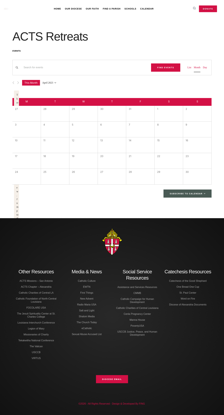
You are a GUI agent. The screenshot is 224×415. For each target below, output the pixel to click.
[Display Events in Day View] (205, 67)
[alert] (16, 188)
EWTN (86, 286)
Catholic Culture (87, 281)
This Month (31, 82)
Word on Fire (188, 298)
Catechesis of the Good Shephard (188, 281)
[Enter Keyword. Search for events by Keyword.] (85, 67)
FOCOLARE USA (36, 307)
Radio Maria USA (86, 304)
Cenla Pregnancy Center (137, 314)
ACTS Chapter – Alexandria (36, 286)
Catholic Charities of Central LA (36, 292)
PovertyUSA (137, 325)
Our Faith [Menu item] (92, 8)
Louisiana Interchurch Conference (36, 322)
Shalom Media (87, 316)
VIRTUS (36, 358)
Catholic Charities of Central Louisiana (137, 308)
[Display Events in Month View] (197, 67)
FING (142, 403)
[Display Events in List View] (189, 67)
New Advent (86, 298)
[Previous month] (13, 82)
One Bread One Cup (188, 286)
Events (16, 51)
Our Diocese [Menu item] (73, 8)
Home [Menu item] (57, 8)
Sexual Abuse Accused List (87, 334)
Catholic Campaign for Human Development (137, 300)
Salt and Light (86, 310)
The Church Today (87, 322)
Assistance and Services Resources (137, 287)
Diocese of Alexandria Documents (187, 304)
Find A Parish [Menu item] (112, 8)
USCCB (36, 352)
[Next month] (18, 82)
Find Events (165, 67)
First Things (86, 292)
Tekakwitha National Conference (36, 340)
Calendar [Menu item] (147, 8)
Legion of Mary (36, 328)
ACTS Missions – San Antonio (36, 281)
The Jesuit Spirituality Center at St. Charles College (36, 315)
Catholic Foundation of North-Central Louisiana (36, 300)
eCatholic (87, 328)
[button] (112, 379)
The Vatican (36, 346)
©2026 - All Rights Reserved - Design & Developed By (108, 403)
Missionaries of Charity (36, 334)
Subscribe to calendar (186, 193)
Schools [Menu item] (130, 8)
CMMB (137, 293)
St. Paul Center (187, 292)
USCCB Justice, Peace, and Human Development (137, 333)
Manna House (137, 320)
